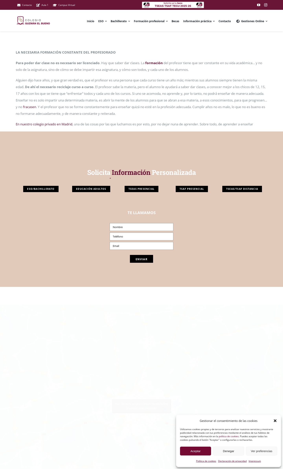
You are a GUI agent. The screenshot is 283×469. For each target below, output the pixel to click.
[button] (275, 421)
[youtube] (258, 4)
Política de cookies (206, 461)
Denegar (228, 451)
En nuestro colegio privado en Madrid (44, 124)
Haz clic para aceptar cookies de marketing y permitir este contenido (141, 406)
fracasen (29, 107)
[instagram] (265, 4)
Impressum (255, 461)
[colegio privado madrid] (173, 3)
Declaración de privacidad (232, 461)
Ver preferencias (261, 451)
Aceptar (195, 451)
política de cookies (229, 436)
